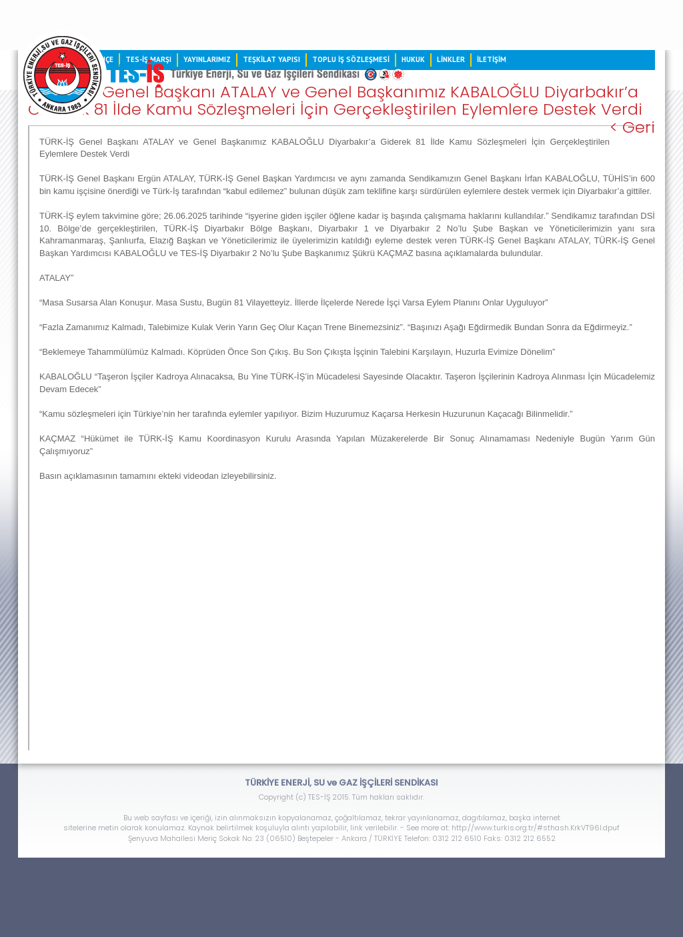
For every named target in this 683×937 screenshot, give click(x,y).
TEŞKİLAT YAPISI (271, 59)
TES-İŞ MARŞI (148, 59)
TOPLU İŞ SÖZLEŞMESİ (351, 59)
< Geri (632, 127)
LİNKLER (451, 59)
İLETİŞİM (491, 59)
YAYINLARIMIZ (207, 59)
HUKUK (413, 59)
